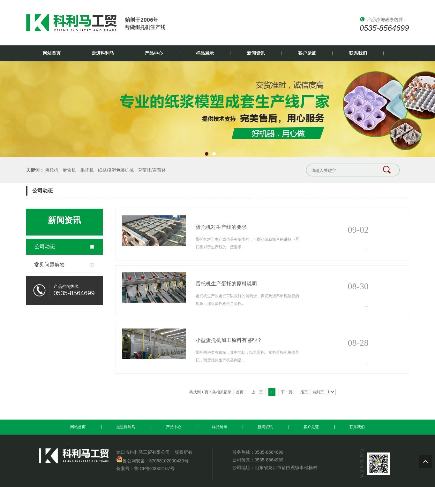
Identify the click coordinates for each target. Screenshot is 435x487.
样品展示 (205, 53)
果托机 (87, 170)
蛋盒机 (69, 170)
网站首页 (52, 53)
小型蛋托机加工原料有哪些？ (229, 340)
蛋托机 (51, 170)
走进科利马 (103, 53)
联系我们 (358, 53)
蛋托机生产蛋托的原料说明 (226, 283)
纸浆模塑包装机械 (116, 170)
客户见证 (307, 53)
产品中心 (154, 53)
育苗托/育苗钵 (152, 170)
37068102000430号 (169, 460)
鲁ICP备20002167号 (154, 468)
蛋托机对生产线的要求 (221, 227)
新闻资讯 (256, 53)
